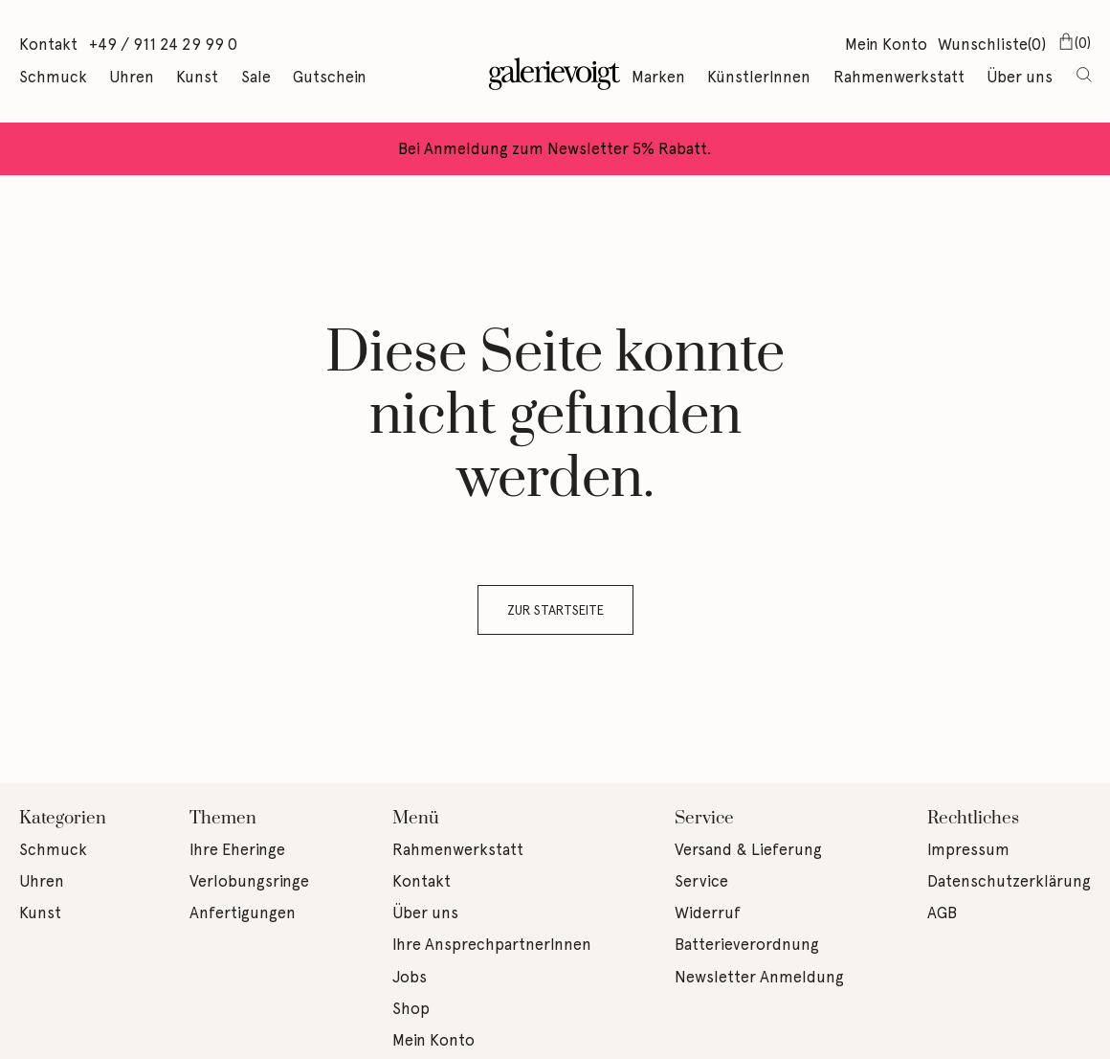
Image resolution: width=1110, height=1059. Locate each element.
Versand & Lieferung (748, 849)
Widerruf (708, 912)
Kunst (197, 76)
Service (704, 818)
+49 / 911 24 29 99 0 (163, 44)
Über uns (1020, 76)
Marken (658, 76)
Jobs (409, 976)
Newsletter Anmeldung (759, 976)
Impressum (968, 849)
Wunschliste (992, 45)
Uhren (131, 76)
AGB (942, 912)
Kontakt (48, 44)
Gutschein (329, 76)
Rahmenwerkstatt (899, 76)
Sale (256, 76)
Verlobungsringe (249, 880)
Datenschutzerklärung (1009, 880)
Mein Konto (886, 44)
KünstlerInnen (758, 76)
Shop (411, 1008)
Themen (222, 818)
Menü (415, 818)
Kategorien (62, 818)
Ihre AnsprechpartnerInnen (491, 944)
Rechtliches (973, 818)
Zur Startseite (555, 610)
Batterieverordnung (747, 944)
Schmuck (53, 76)
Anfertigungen (242, 912)
